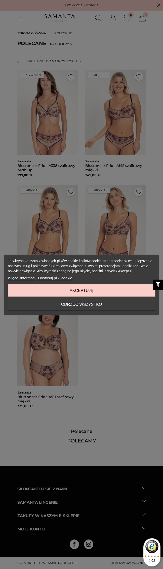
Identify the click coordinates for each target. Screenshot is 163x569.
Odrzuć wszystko (81, 304)
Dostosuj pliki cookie (55, 278)
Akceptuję (81, 290)
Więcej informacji (22, 278)
